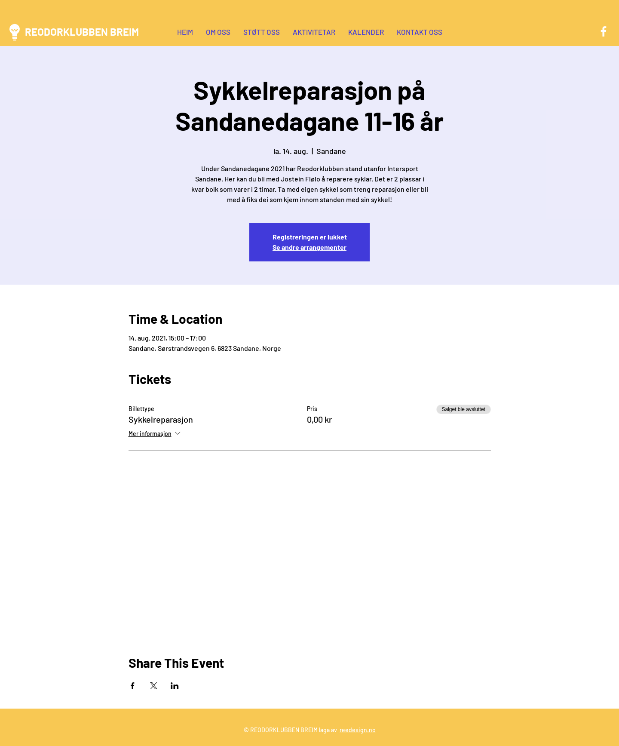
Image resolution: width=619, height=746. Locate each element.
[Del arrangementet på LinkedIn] (175, 685)
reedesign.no (358, 730)
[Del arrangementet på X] (154, 685)
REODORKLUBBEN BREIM (82, 31)
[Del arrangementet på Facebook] (133, 685)
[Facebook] (603, 31)
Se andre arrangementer (309, 247)
